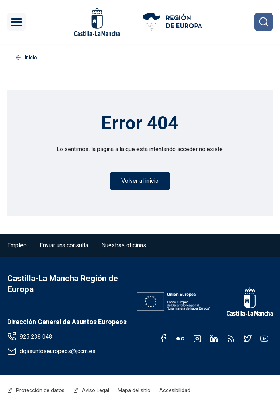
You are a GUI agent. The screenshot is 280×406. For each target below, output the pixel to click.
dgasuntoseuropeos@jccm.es (58, 351)
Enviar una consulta (64, 245)
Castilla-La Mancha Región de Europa (62, 283)
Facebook (163, 338)
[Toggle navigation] (16, 22)
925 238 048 (36, 336)
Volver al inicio (140, 180)
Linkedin (214, 338)
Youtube (264, 338)
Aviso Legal (95, 390)
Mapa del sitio (134, 390)
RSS (230, 338)
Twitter (247, 338)
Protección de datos (40, 390)
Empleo (17, 245)
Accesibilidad (174, 390)
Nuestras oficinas (123, 245)
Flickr (180, 338)
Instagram (197, 338)
